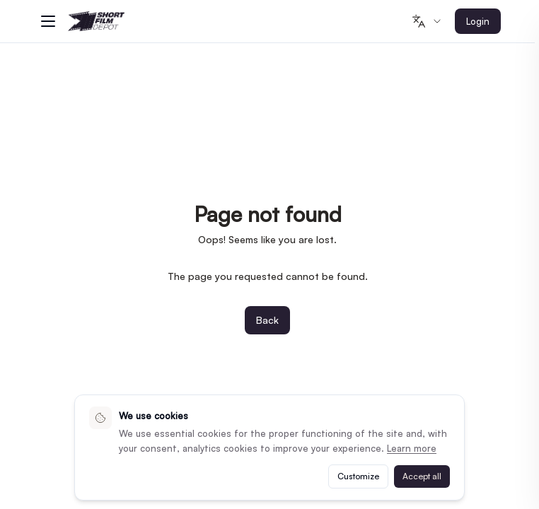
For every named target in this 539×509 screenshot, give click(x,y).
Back (267, 320)
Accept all (421, 476)
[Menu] (48, 21)
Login (477, 21)
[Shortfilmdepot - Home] (96, 21)
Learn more (411, 448)
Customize (358, 476)
